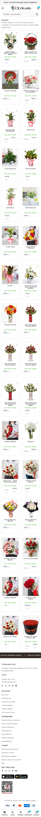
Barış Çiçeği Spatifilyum (10, 130)
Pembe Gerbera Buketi (10, 559)
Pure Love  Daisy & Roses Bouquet (10, 481)
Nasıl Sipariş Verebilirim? (10, 749)
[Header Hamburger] (3, 8)
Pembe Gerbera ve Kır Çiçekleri (31, 91)
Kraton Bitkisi (31, 169)
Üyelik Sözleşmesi (8, 727)
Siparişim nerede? (8, 753)
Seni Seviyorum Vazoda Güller (31, 325)
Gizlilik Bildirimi (7, 741)
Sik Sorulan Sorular (8, 712)
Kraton (10, 286)
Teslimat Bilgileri (7, 705)
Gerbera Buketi (10, 442)
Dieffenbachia (30, 208)
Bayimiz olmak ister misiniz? (12, 760)
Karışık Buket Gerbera (31, 247)
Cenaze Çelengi (10, 91)
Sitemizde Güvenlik (8, 702)
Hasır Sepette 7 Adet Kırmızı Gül (30, 52)
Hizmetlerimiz (6, 698)
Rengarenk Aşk (10, 325)
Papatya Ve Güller (10, 636)
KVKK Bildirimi (6, 731)
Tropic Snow (10, 247)
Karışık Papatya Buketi (10, 520)
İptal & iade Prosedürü (10, 724)
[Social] (2, 686)
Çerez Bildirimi (7, 734)
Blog (3, 763)
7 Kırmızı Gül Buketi (30, 559)
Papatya (31, 442)
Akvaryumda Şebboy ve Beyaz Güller (10, 53)
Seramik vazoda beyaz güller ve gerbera (31, 287)
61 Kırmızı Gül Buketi (31, 598)
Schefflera (10, 208)
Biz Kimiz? (5, 695)
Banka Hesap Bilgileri (9, 756)
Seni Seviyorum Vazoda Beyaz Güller (10, 404)
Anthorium (31, 130)
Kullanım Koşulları (8, 738)
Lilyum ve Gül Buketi (31, 481)
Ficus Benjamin (10, 169)
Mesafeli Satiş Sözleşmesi (11, 720)
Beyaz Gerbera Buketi (31, 520)
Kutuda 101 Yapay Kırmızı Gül (30, 637)
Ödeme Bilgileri (7, 709)
